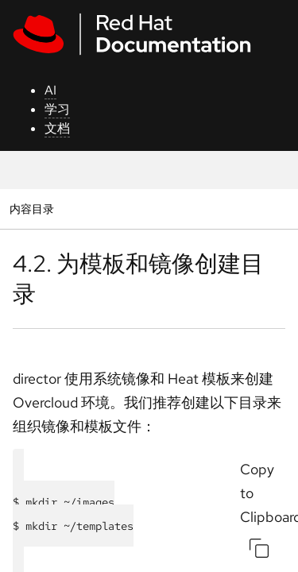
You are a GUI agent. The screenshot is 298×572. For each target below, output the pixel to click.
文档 (57, 128)
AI (50, 90)
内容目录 (31, 208)
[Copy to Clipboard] (259, 548)
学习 (57, 109)
